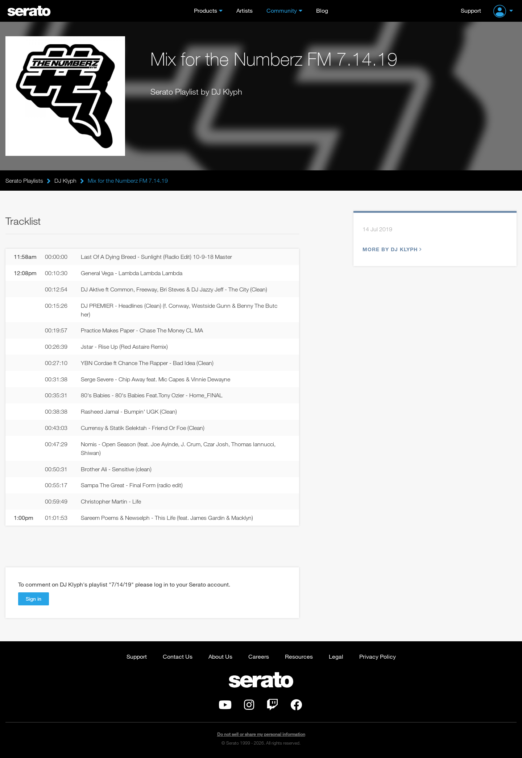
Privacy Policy (377, 656)
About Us (220, 656)
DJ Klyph (65, 180)
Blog (322, 10)
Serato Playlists (24, 180)
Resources (299, 656)
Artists (244, 10)
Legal (336, 656)
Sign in (33, 599)
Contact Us (177, 656)
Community (281, 10)
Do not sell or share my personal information (261, 734)
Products (205, 10)
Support (471, 10)
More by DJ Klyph (391, 249)
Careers (258, 656)
